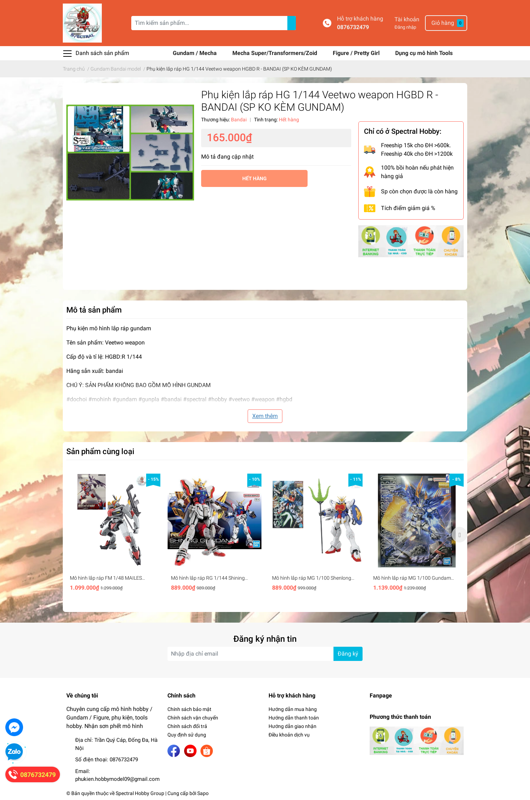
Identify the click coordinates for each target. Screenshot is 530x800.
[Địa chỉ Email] (265, 654)
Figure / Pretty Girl (357, 53)
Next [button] (459, 534)
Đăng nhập (405, 27)
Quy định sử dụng (186, 735)
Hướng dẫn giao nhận (292, 726)
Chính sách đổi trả (187, 726)
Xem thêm (265, 416)
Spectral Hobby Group (140, 793)
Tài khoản (406, 19)
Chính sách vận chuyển (192, 718)
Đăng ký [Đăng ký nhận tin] (348, 653)
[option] (113, 534)
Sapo (203, 793)
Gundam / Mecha (195, 53)
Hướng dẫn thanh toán (294, 718)
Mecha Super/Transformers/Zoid (275, 53)
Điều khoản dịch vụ (289, 735)
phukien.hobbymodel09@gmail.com (117, 779)
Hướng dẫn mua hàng (293, 709)
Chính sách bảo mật (189, 709)
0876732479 (353, 27)
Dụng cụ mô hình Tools (424, 53)
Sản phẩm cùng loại (100, 451)
